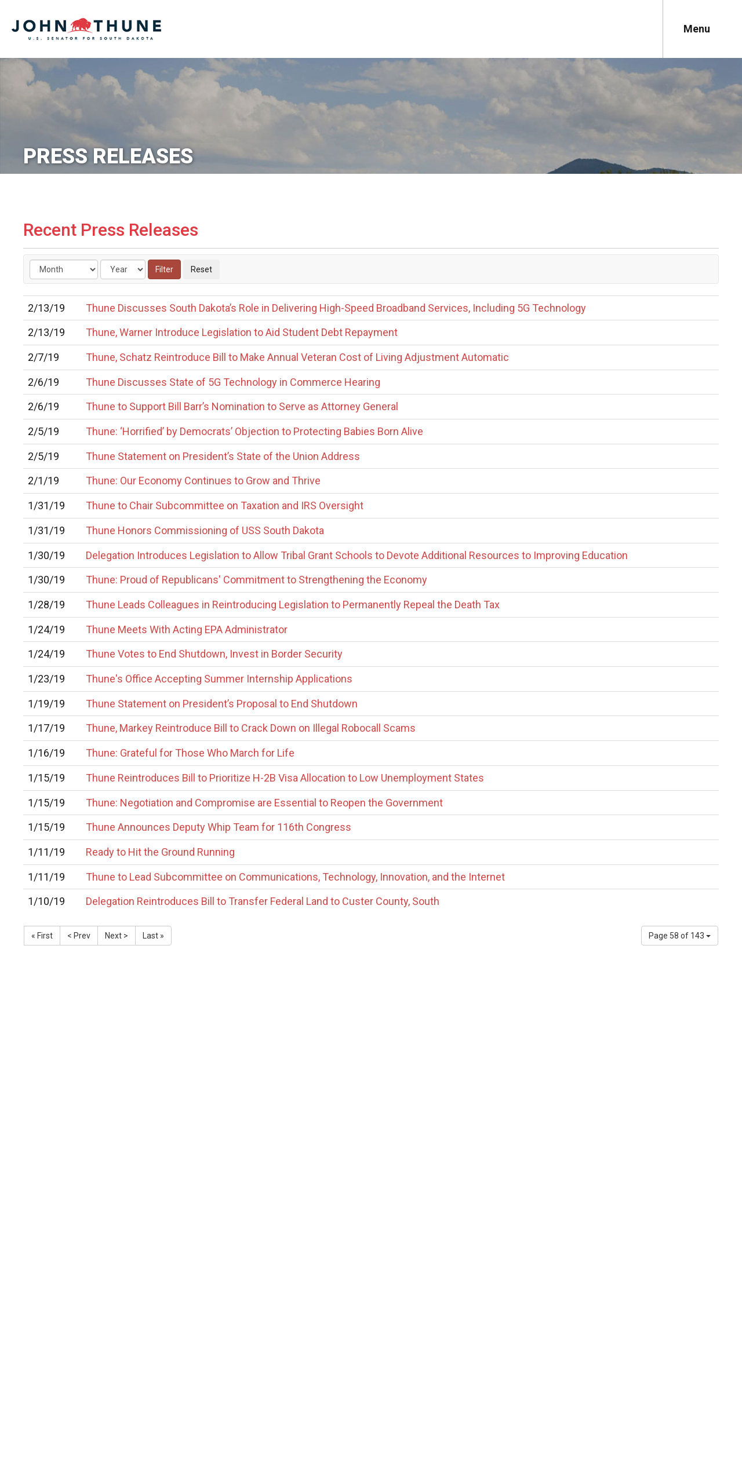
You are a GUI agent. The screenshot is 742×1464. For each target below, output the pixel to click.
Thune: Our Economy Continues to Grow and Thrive (203, 480)
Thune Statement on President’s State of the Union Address (223, 456)
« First (42, 935)
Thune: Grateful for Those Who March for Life (190, 753)
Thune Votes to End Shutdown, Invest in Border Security (214, 654)
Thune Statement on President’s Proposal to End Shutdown (222, 704)
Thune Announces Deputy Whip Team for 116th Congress (218, 827)
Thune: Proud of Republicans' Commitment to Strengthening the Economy (256, 580)
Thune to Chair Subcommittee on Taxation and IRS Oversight (224, 505)
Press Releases (108, 156)
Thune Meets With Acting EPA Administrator (187, 629)
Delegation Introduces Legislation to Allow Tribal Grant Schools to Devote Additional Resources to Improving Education (357, 555)
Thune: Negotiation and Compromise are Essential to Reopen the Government (264, 803)
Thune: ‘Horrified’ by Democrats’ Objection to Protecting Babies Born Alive (254, 431)
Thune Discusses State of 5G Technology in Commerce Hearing (233, 382)
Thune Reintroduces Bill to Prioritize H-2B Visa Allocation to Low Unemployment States (285, 778)
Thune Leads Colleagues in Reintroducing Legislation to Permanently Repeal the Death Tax (293, 604)
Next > (116, 935)
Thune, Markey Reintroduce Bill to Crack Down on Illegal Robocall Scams (251, 728)
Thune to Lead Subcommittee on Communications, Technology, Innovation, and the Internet (295, 877)
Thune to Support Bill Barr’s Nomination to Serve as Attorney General (242, 406)
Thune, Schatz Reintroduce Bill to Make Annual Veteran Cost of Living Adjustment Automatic (297, 357)
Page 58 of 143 (680, 935)
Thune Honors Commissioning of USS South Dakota (205, 530)
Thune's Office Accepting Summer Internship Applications (219, 679)
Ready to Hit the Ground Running (160, 852)
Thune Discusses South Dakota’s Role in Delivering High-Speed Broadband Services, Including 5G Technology (336, 308)
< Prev (78, 935)
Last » (153, 935)
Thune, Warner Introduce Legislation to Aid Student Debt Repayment (242, 332)
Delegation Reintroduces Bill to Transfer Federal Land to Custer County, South (262, 901)
